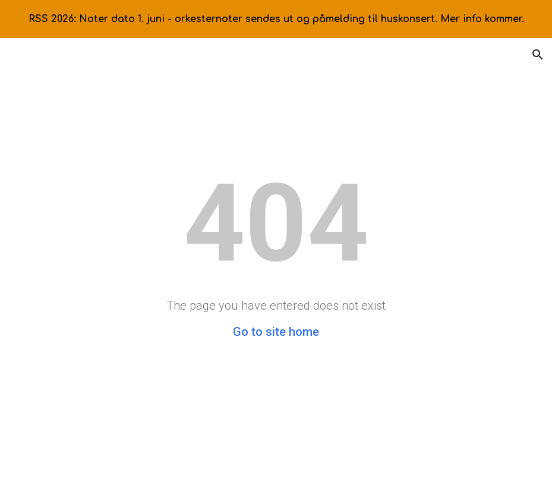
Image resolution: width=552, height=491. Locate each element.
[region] (276, 19)
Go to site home (276, 332)
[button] (537, 54)
